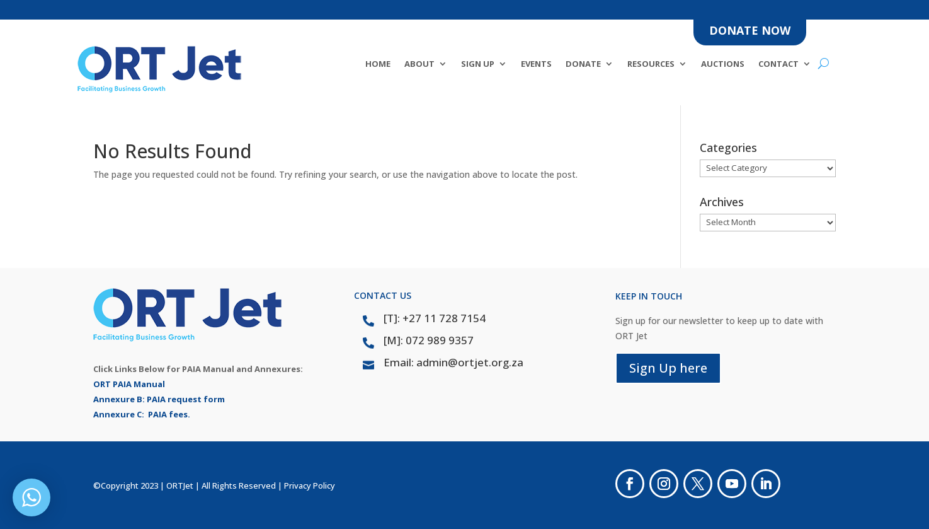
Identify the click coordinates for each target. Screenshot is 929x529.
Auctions (722, 64)
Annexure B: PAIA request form (159, 399)
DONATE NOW (749, 30)
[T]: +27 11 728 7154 (435, 318)
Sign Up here (668, 367)
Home (377, 64)
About (419, 64)
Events (536, 64)
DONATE (583, 64)
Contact (778, 64)
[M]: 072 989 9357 (429, 340)
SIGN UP (477, 64)
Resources (651, 64)
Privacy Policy (309, 485)
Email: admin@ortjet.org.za (453, 362)
